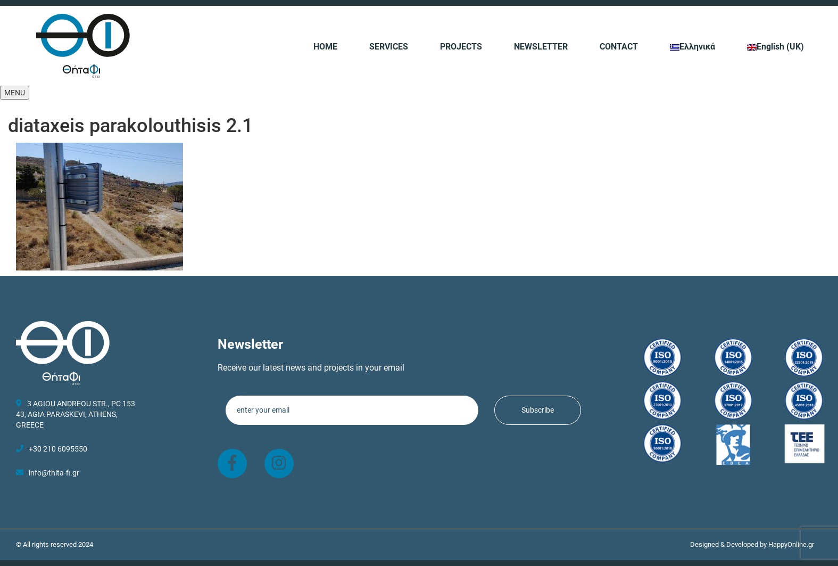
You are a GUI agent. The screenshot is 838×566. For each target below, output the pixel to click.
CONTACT (619, 47)
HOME (325, 47)
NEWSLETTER (541, 47)
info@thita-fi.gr (54, 473)
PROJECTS (461, 47)
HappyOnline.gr (791, 544)
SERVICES (388, 47)
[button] (14, 93)
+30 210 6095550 (51, 449)
